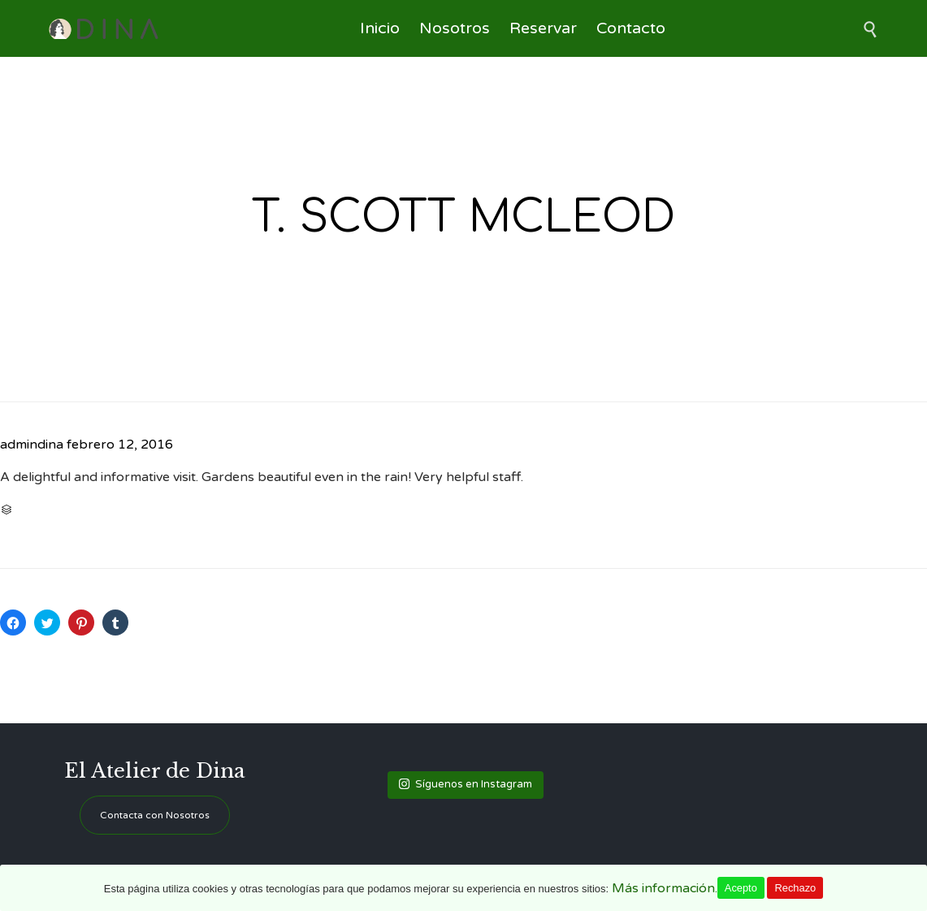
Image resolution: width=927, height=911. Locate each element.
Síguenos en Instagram (465, 784)
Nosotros (454, 28)
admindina (31, 444)
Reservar (543, 28)
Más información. (664, 888)
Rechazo (795, 888)
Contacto (630, 28)
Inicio (380, 28)
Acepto (741, 888)
